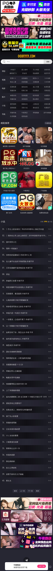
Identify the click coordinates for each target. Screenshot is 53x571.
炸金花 (24, 73)
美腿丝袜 (13, 99)
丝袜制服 (25, 82)
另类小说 (25, 108)
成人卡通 (36, 87)
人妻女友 (36, 104)
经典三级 (25, 90)
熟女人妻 (13, 82)
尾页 (37, 491)
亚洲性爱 (13, 87)
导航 (3, 114)
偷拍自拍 (25, 87)
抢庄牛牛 (47, 73)
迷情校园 (13, 108)
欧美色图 (36, 95)
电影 (3, 88)
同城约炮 (13, 113)
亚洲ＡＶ (13, 78)
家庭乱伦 (25, 104)
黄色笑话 (36, 108)
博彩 (3, 71)
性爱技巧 (47, 108)
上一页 (22, 491)
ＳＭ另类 (47, 82)
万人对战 (36, 70)
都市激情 (13, 104)
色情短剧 (25, 116)
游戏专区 (47, 70)
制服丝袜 (13, 90)
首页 (15, 491)
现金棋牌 (36, 73)
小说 (3, 105)
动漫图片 (47, 95)
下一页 (30, 491)
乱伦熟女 (36, 90)
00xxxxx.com (26, 56)
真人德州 (25, 70)
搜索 (47, 62)
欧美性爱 (47, 87)
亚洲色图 (25, 95)
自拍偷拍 (25, 78)
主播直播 (36, 82)
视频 (3, 80)
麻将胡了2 (13, 73)
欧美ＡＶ (36, 78)
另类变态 (47, 90)
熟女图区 (36, 99)
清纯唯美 (25, 99)
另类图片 (47, 99)
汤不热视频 (47, 113)
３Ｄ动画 (47, 78)
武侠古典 (47, 104)
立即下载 (42, 566)
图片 (3, 97)
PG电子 (13, 70)
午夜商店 (25, 113)
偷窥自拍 (13, 95)
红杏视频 (13, 116)
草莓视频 (36, 113)
